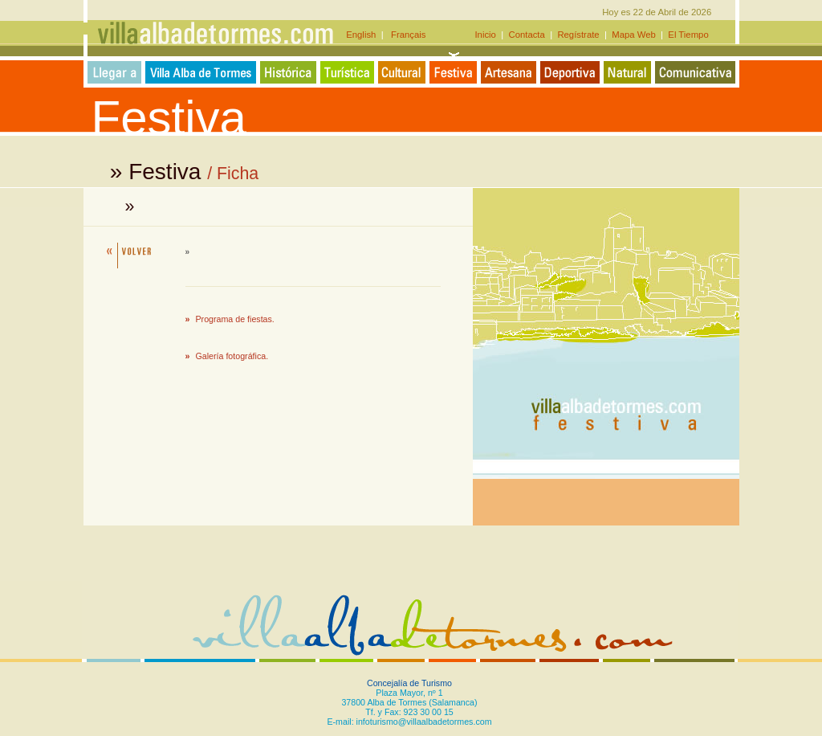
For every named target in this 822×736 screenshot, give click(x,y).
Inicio (486, 34)
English (363, 34)
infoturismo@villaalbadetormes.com (424, 721)
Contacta (526, 34)
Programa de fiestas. (235, 319)
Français (405, 34)
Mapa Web (633, 34)
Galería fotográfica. (232, 356)
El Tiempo (688, 34)
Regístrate (578, 34)
